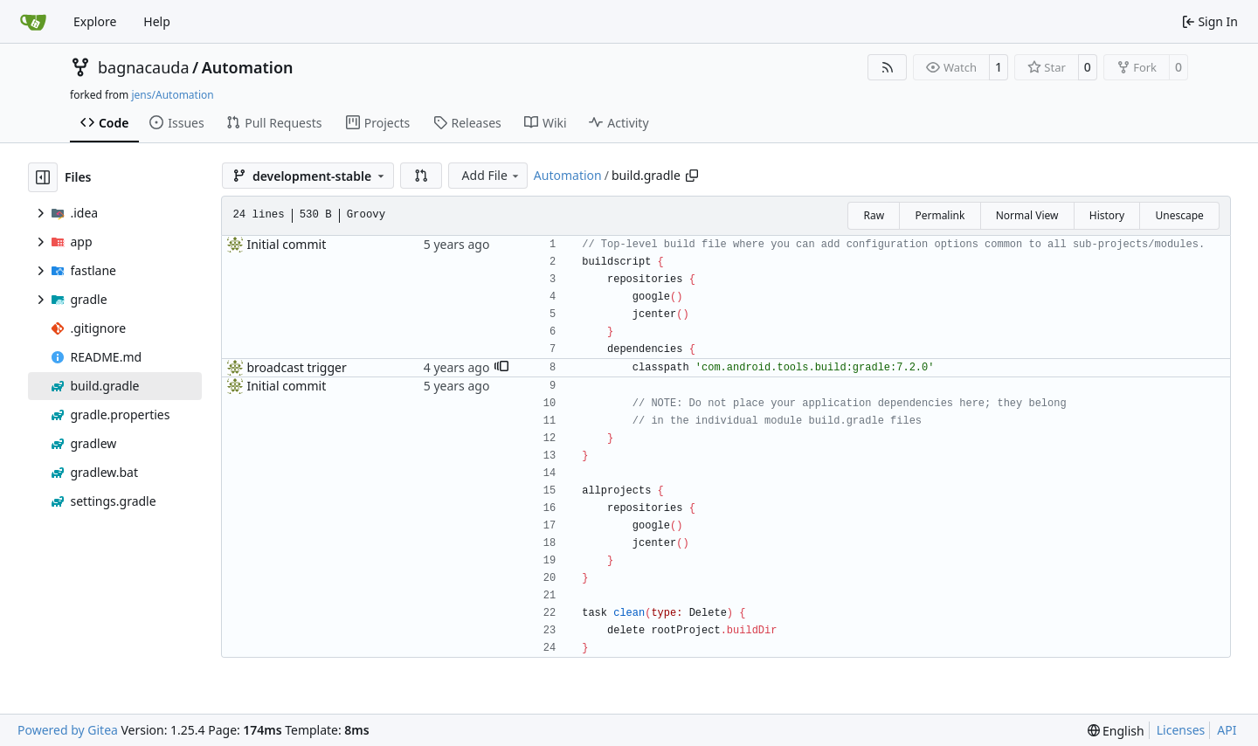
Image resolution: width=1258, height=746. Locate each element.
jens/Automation (172, 94)
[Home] (33, 22)
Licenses (1181, 730)
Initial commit (286, 244)
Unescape (1179, 215)
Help (156, 21)
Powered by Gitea (67, 730)
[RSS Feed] (887, 67)
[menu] (1116, 730)
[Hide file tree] (43, 177)
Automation (248, 67)
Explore (94, 21)
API (1226, 730)
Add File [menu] (492, 175)
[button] (421, 175)
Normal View (1027, 215)
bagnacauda (144, 67)
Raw (873, 215)
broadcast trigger (296, 367)
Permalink (939, 215)
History (1106, 215)
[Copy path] (692, 175)
